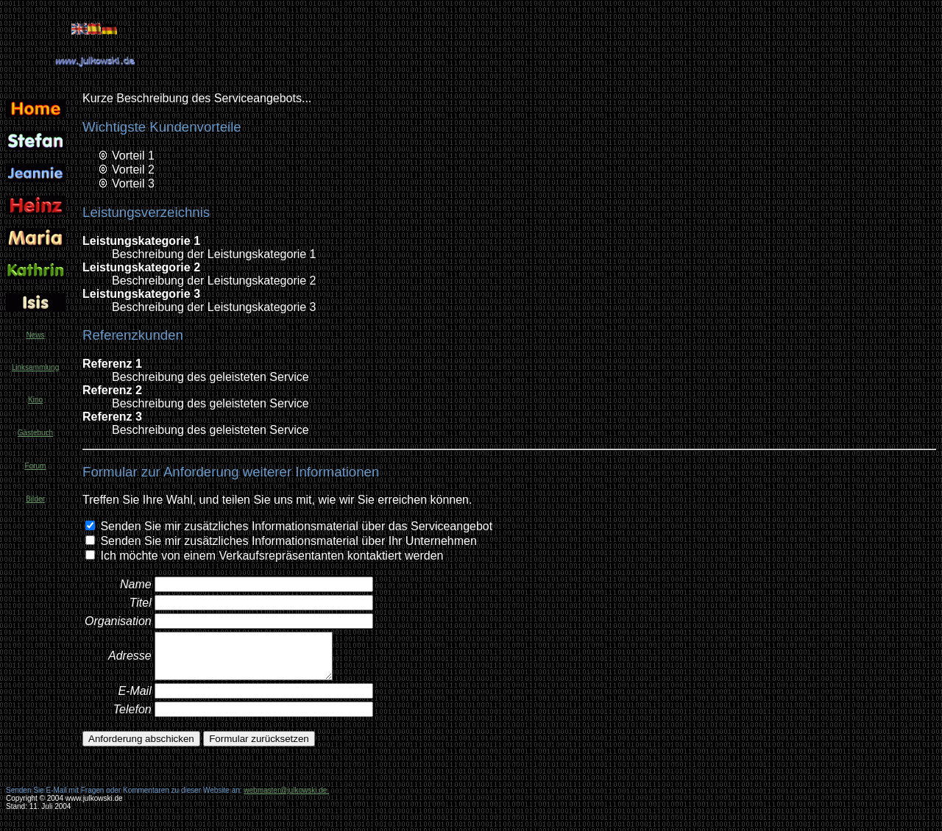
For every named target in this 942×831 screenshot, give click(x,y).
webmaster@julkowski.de (286, 790)
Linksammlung (35, 367)
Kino (35, 400)
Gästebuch (35, 433)
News (35, 335)
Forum (35, 466)
